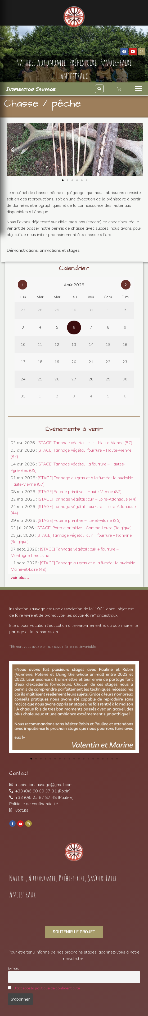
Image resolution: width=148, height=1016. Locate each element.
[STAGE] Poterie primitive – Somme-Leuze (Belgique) (84, 527)
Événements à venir (74, 429)
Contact (19, 773)
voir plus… (20, 577)
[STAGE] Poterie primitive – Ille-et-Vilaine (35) (79, 520)
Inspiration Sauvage (31, 89)
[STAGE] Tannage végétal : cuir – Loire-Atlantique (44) (87, 499)
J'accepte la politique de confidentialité (47, 988)
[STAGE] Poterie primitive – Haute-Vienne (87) (80, 491)
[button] (99, 89)
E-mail (13, 968)
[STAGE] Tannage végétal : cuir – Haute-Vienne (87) (85, 442)
